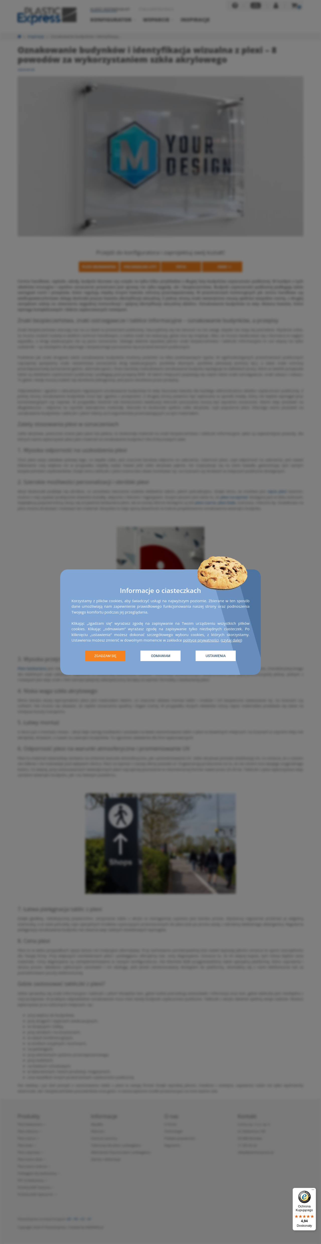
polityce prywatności (201, 640)
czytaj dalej (231, 640)
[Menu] (313, 1191)
